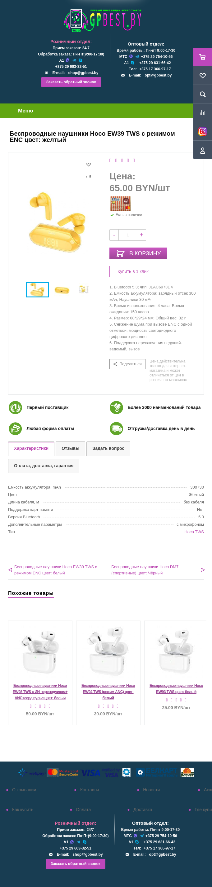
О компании (24, 789)
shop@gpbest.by (83, 73)
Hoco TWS (194, 531)
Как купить (22, 809)
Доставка (142, 809)
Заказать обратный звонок (71, 82)
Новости (151, 789)
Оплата (83, 809)
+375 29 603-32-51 (71, 66)
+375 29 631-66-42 (155, 63)
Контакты (89, 789)
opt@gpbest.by (158, 75)
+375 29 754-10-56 (157, 57)
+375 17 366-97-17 (155, 69)
